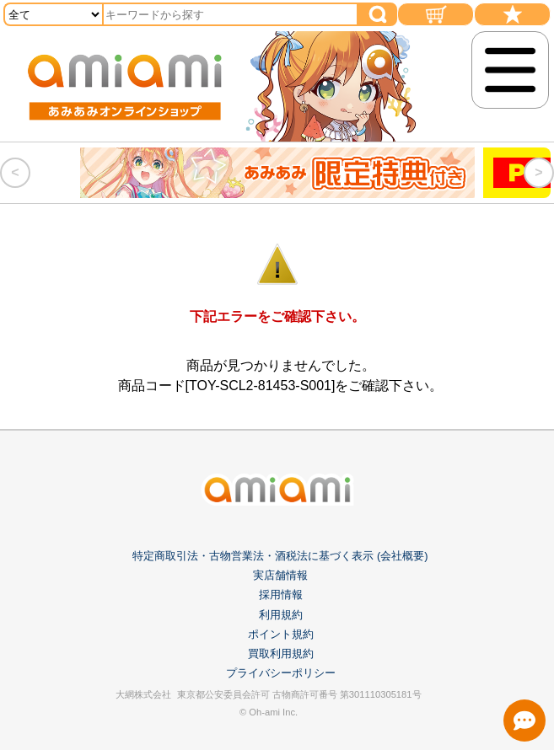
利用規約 (281, 614)
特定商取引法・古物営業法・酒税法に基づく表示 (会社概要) (280, 555)
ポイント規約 (281, 634)
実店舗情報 (280, 575)
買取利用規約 (281, 653)
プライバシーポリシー (281, 673)
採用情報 (281, 594)
